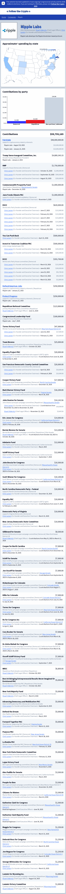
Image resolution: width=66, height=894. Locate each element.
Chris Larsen (8, 171)
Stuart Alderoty (41, 30)
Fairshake (7, 140)
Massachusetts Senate (29, 187)
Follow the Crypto (18, 11)
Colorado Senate (53, 585)
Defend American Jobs (12, 286)
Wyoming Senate (52, 876)
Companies (12, 17)
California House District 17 (53, 622)
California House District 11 (52, 479)
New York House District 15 (51, 329)
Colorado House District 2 (53, 854)
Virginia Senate (46, 392)
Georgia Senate (45, 573)
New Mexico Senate (45, 765)
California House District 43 (53, 795)
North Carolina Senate (48, 382)
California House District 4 (50, 420)
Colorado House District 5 (52, 597)
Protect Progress (10, 296)
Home (4, 17)
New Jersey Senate (49, 634)
